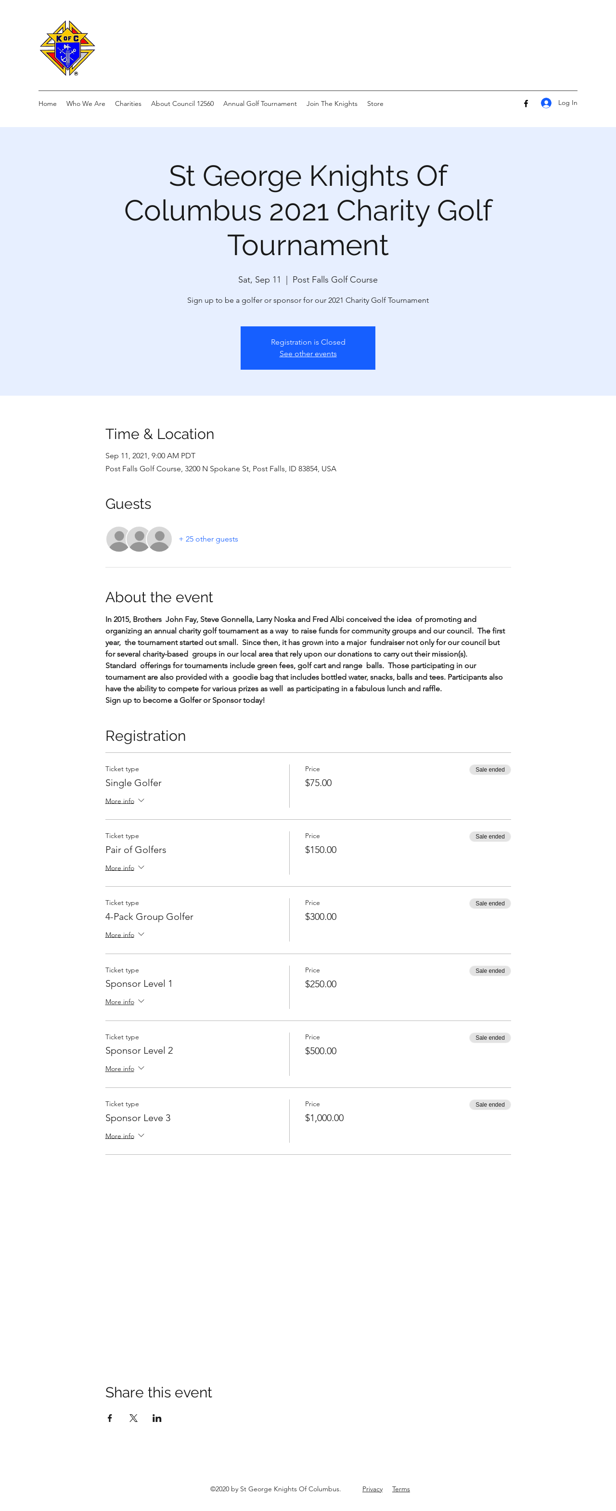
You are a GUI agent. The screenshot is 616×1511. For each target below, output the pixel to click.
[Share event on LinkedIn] (157, 1418)
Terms (401, 1489)
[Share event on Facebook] (110, 1418)
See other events (308, 353)
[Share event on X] (133, 1418)
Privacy (372, 1489)
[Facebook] (526, 103)
